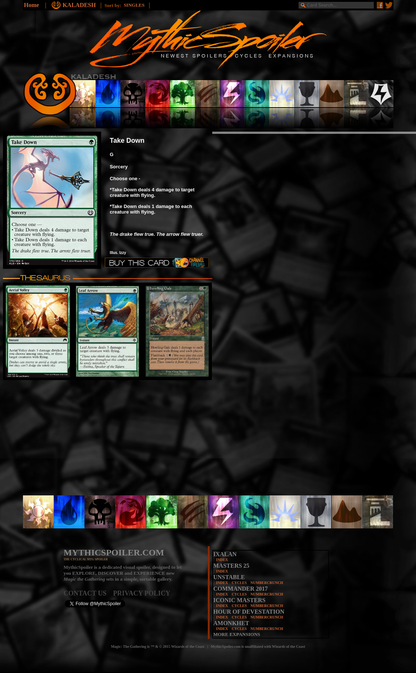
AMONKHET (231, 623)
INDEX (222, 560)
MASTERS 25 (231, 566)
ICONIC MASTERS (239, 600)
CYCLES (239, 583)
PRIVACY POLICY (141, 593)
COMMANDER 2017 (240, 588)
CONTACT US (88, 593)
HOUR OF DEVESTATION (248, 611)
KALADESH (80, 5)
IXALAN (225, 554)
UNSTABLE (229, 577)
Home (31, 5)
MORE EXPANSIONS (236, 634)
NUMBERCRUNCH (266, 583)
